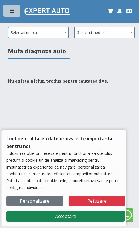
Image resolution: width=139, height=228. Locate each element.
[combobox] (38, 32)
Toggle (12, 11)
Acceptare (65, 216)
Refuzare (97, 201)
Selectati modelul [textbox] (92, 32)
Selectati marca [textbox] (24, 32)
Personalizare (34, 201)
